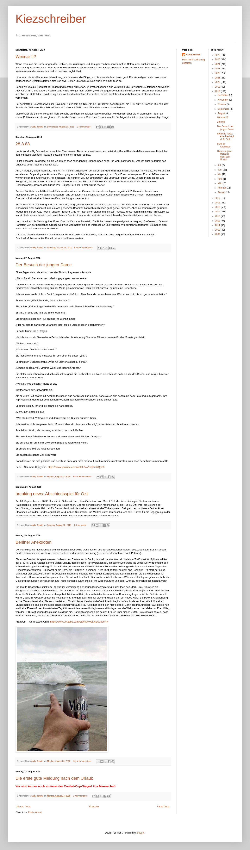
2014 (218, 211)
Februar (222, 187)
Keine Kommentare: (83, 247)
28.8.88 (23, 143)
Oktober (222, 104)
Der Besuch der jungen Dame (44, 264)
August (222, 113)
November (223, 99)
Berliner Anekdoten (34, 542)
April (220, 178)
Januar (221, 192)
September (224, 109)
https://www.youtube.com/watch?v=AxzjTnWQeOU (76, 467)
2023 (218, 68)
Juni (220, 169)
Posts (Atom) (34, 812)
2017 (218, 198)
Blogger (140, 832)
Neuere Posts (23, 806)
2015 (218, 207)
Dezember (223, 95)
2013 (218, 216)
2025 (218, 59)
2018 (218, 91)
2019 (218, 86)
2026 (218, 55)
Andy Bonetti (193, 54)
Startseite (94, 806)
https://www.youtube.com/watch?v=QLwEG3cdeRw (79, 621)
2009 (218, 234)
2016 (218, 202)
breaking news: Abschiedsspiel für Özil (52, 493)
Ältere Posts (163, 806)
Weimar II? (26, 56)
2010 (218, 229)
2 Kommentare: (84, 127)
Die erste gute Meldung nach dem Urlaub (54, 778)
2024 (218, 64)
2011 (218, 225)
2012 (218, 220)
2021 (218, 77)
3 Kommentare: (80, 796)
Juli (220, 165)
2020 (218, 82)
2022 (218, 73)
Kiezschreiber (51, 18)
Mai (220, 174)
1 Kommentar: (81, 525)
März (220, 183)
